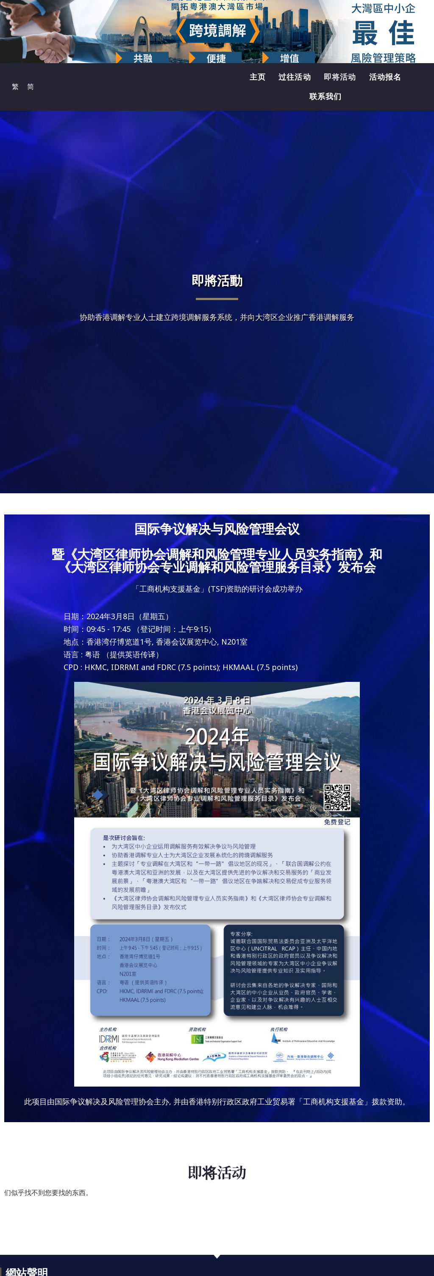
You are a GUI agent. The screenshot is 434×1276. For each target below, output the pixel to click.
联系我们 (325, 96)
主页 (258, 77)
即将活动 (340, 77)
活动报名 (385, 77)
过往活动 (294, 77)
